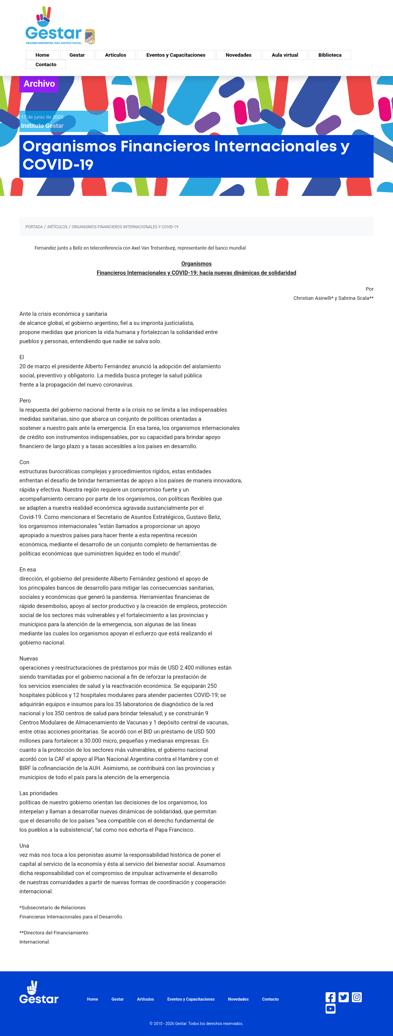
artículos (57, 226)
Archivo (39, 83)
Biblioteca (330, 55)
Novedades (239, 55)
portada (34, 226)
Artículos (115, 55)
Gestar (77, 55)
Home (42, 55)
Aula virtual (285, 55)
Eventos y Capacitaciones (176, 55)
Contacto (45, 64)
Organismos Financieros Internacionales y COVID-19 (125, 226)
